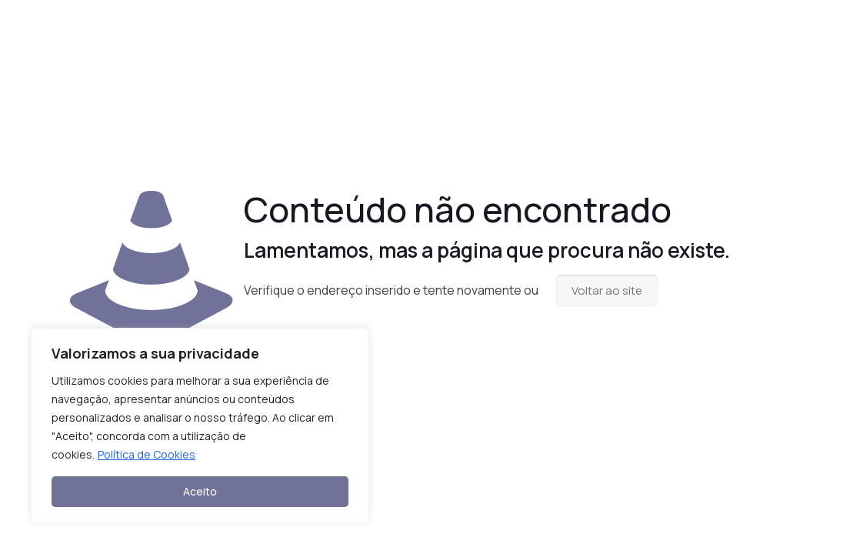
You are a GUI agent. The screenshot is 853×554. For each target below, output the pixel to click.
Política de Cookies (146, 454)
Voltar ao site (606, 290)
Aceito (200, 491)
